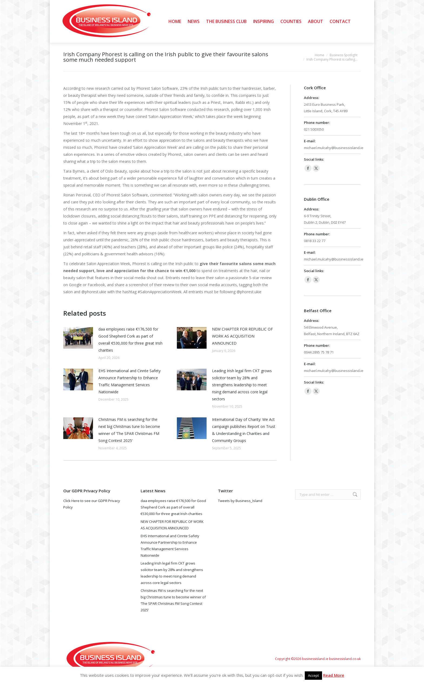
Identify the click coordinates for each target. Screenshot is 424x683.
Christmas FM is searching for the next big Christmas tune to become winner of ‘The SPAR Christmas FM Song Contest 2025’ (129, 430)
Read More (333, 675)
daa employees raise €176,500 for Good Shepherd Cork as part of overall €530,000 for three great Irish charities (130, 339)
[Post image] (78, 338)
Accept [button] (313, 675)
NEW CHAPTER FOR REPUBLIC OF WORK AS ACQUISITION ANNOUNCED (242, 336)
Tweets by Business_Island (240, 500)
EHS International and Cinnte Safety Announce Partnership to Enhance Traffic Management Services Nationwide (129, 381)
